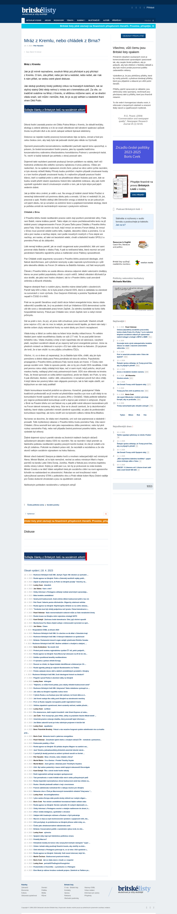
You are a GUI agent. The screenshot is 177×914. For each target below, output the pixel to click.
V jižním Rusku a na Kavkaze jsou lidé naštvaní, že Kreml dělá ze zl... (60, 695)
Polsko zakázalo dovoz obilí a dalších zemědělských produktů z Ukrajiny (61, 671)
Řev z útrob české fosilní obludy (56, 771)
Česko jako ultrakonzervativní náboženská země (52, 826)
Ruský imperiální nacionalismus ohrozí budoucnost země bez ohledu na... (62, 781)
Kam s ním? (47, 589)
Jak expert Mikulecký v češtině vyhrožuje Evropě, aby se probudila (132, 398)
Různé (44, 896)
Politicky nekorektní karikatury (128, 280)
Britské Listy (134, 890)
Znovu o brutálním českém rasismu (133, 372)
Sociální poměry (53, 505)
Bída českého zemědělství (44, 595)
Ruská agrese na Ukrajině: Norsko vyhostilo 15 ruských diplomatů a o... (61, 805)
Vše (145, 415)
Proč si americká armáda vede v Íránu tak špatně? (132, 356)
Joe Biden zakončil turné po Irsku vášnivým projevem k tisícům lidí (59, 723)
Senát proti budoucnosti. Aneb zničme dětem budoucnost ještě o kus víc (61, 599)
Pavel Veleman (39, 613)
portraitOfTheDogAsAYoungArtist (57, 863)
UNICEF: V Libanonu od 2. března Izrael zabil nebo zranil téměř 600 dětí (134, 469)
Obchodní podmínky (71, 898)
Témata (70, 20)
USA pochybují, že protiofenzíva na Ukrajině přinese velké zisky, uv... (60, 822)
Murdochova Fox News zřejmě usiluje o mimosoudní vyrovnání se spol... (61, 623)
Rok (138, 415)
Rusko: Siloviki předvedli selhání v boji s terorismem (54, 784)
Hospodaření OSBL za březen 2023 (46, 630)
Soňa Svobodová (40, 647)
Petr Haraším (38, 46)
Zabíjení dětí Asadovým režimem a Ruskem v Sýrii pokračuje (57, 815)
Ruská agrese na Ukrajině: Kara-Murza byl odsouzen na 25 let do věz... (60, 654)
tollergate (47, 681)
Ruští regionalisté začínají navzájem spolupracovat (53, 774)
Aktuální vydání (34, 20)
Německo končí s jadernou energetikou (58, 736)
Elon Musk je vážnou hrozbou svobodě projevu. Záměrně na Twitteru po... (62, 870)
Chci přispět (138, 195)
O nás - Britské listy (71, 887)
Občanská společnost (29, 896)
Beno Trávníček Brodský (43, 729)
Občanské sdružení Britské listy (47, 907)
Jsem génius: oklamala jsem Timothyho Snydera (63, 764)
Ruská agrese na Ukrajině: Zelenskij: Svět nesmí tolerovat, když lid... (60, 853)
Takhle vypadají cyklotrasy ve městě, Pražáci (134, 436)
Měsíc (130, 415)
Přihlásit (149, 7)
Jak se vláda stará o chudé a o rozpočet (58, 860)
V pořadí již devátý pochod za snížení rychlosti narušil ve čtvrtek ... (59, 753)
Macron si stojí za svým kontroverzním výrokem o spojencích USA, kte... (61, 819)
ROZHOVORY (59, 20)
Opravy (67, 893)
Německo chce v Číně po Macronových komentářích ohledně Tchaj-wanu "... (63, 791)
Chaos (45, 626)
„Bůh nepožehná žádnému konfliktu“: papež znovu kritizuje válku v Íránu (134, 460)
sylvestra (47, 832)
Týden (122, 415)
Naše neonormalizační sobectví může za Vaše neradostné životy (70, 613)
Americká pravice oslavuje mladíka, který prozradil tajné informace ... (60, 719)
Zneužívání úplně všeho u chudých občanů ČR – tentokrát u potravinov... (73, 740)
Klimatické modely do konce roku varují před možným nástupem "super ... (62, 843)
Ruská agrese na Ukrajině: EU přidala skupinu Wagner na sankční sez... (61, 747)
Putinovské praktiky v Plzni (44, 743)
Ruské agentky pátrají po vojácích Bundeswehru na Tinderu (56, 668)
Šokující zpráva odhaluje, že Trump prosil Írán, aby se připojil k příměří (134, 364)
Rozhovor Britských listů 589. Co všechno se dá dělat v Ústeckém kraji (61, 633)
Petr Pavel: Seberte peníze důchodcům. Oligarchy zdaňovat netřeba (59, 602)
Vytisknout (29, 514)
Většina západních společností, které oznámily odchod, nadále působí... (61, 705)
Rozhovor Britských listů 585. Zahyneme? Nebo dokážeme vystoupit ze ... (62, 688)
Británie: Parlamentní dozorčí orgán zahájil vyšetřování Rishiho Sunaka (61, 640)
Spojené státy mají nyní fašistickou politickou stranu (54, 836)
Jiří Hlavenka (130, 375)
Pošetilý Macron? (40, 839)
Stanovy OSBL (90, 887)
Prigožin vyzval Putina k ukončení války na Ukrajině (53, 678)
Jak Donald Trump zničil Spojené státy (134, 384)
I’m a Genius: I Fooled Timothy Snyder (59, 760)
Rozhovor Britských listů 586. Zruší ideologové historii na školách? (58, 675)
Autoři (106, 20)
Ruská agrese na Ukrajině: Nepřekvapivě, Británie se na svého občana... (61, 606)
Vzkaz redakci (90, 890)
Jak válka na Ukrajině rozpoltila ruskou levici (51, 692)
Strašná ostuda (125, 378)
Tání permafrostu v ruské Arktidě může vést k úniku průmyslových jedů (61, 778)
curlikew (47, 709)
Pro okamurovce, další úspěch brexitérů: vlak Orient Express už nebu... (61, 712)
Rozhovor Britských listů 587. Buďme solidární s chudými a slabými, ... (60, 643)
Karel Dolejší (38, 619)
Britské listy (40, 11)
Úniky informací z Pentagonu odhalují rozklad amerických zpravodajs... (61, 592)
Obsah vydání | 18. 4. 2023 (38, 570)
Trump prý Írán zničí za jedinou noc (133, 391)
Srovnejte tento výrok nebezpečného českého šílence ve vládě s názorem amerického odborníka (134, 345)
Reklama (67, 896)
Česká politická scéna (35, 505)
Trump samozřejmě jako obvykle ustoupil (135, 406)
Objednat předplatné (133, 36)
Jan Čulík (37, 716)
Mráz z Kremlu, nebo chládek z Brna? (59, 757)
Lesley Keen (38, 585)
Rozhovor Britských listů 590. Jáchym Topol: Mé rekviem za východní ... (61, 575)
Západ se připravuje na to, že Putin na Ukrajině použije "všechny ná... (60, 582)
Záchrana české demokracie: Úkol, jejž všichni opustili (65, 619)
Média (44, 893)
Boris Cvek (38, 736)
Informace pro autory (92, 893)
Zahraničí (24, 887)
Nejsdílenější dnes (122, 426)
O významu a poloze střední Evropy (47, 661)
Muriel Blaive (38, 760)
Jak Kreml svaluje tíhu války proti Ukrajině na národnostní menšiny (59, 699)
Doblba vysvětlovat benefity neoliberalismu (50, 657)
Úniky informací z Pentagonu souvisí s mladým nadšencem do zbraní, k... (62, 808)
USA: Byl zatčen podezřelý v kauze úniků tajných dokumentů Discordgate (62, 767)
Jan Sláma (37, 589)
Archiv (48, 20)
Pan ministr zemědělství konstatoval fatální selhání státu (64, 802)
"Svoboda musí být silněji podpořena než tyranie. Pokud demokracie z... (61, 609)
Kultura (24, 893)
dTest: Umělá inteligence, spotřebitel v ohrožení (52, 812)
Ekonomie (25, 890)
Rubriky (81, 20)
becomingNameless (51, 795)
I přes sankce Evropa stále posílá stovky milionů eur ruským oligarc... (60, 798)
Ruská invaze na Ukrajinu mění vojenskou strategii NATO (55, 616)
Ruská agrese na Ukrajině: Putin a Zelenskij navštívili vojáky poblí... (59, 578)
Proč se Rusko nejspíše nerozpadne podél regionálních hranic (57, 702)
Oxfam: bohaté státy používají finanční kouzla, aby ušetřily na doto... (60, 846)
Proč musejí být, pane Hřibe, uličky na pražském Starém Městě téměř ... (69, 716)
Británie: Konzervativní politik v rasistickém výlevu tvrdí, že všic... (59, 829)
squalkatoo (48, 726)
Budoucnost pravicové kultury (58, 856)
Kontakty (67, 890)
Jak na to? (121, 225)
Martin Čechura (39, 856)
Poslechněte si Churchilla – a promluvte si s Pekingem (54, 867)
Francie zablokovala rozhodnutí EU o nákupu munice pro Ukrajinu (59, 788)
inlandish (47, 585)
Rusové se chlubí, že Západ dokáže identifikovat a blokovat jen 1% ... (60, 664)
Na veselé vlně (53, 647)
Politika (44, 890)
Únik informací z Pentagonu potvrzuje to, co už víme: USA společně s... (61, 850)
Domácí (44, 887)
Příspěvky (116, 20)
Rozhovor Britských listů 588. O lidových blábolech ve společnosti (59, 637)
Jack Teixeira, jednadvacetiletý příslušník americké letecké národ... (59, 750)
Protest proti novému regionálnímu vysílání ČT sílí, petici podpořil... (59, 650)
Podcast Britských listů (127, 209)
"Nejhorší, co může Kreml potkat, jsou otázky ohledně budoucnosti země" (62, 685)
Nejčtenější (94, 20)
